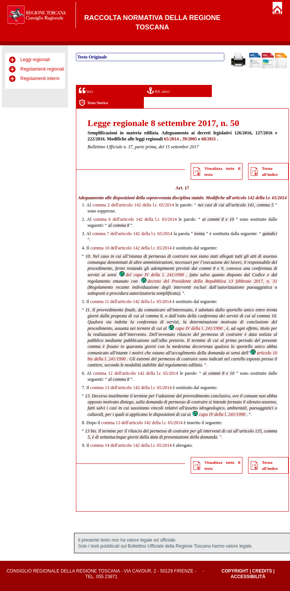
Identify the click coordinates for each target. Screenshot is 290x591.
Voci (86, 90)
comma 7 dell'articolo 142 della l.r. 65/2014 (132, 233)
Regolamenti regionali (42, 69)
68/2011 (208, 139)
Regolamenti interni (39, 78)
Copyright (234, 571)
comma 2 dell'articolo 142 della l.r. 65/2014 (133, 205)
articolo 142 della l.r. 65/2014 (259, 197)
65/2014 (171, 139)
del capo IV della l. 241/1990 (151, 274)
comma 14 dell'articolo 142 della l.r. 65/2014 (130, 445)
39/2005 (189, 139)
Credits (262, 571)
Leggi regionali (35, 59)
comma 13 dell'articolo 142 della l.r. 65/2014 (130, 387)
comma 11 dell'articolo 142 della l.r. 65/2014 (130, 301)
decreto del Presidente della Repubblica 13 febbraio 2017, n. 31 (208, 281)
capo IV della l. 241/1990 (195, 328)
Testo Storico (93, 102)
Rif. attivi (158, 90)
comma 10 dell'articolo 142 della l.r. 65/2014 (130, 248)
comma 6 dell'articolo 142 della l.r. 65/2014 (135, 219)
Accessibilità (248, 576)
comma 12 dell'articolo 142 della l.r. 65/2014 (135, 373)
